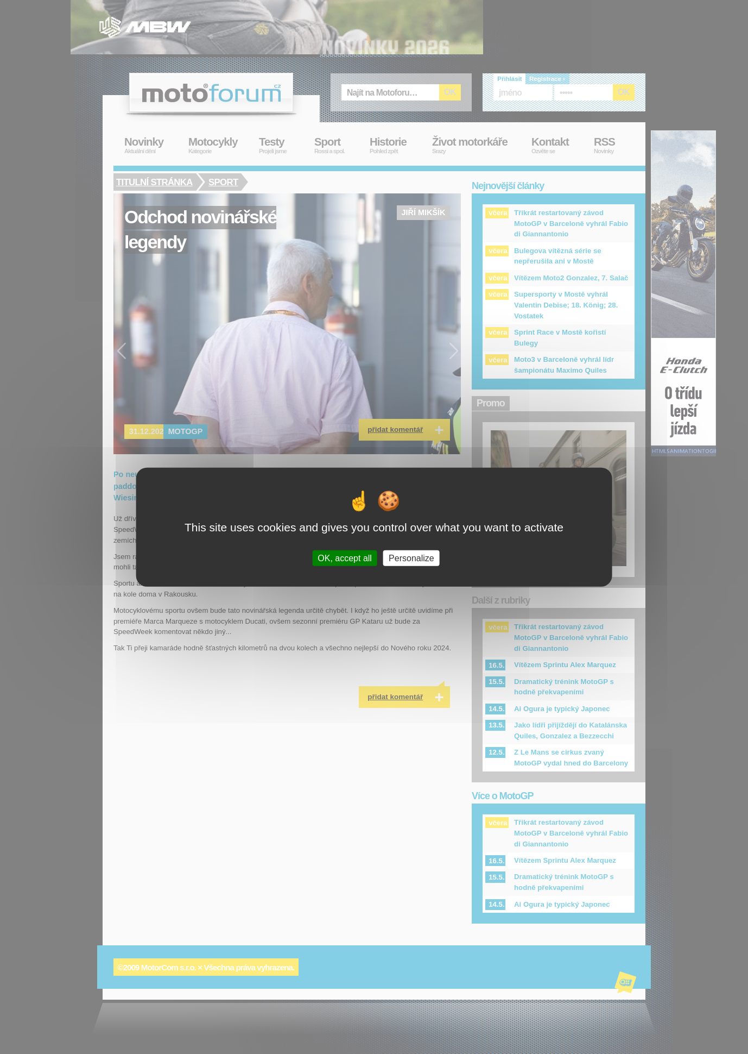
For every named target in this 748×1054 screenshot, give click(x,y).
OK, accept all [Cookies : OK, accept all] (345, 557)
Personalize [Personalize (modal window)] (411, 557)
